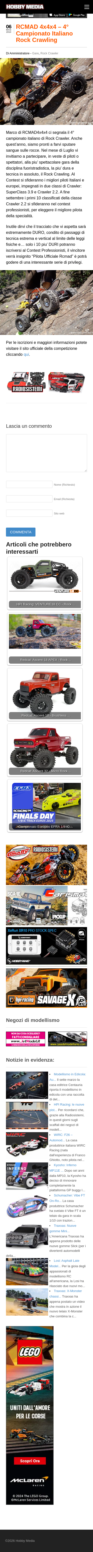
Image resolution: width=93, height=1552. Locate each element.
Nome (64, 484)
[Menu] (87, 6)
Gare (35, 53)
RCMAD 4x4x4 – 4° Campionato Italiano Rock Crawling (44, 33)
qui (26, 354)
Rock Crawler (49, 53)
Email (64, 499)
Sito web (59, 513)
